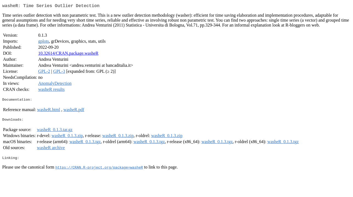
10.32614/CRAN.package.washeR (68, 54)
